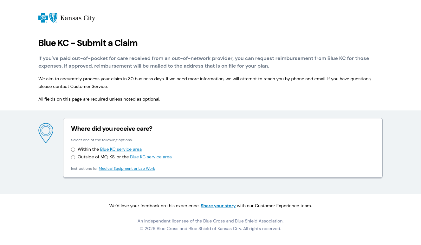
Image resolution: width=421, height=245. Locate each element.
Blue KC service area (121, 149)
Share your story (218, 206)
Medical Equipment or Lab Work (127, 168)
